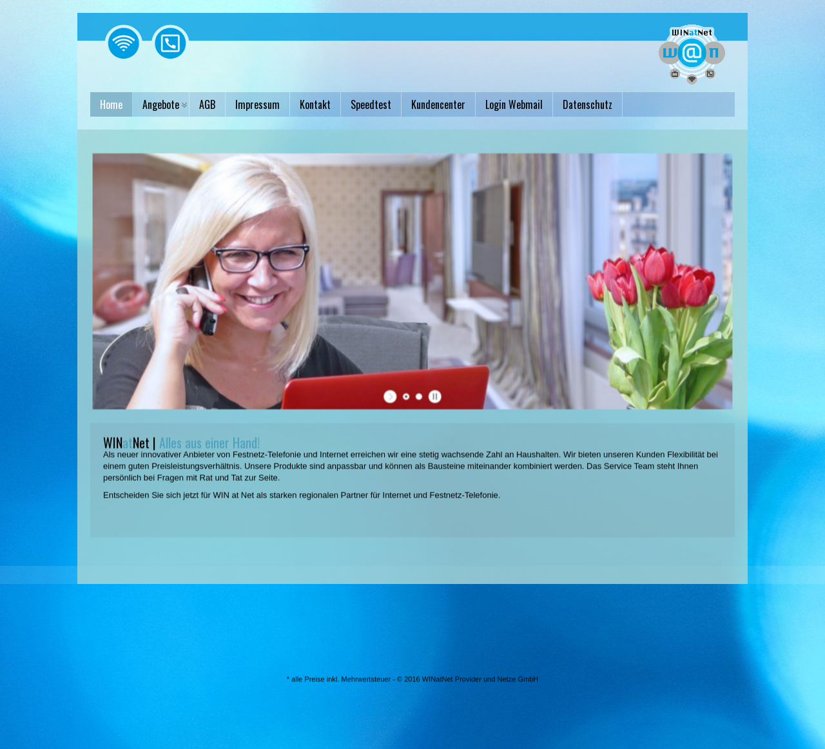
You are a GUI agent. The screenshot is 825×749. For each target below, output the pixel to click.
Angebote (160, 104)
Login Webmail (514, 104)
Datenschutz (587, 104)
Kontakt (315, 104)
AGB (207, 104)
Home (111, 104)
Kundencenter (438, 104)
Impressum (257, 104)
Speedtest (371, 104)
